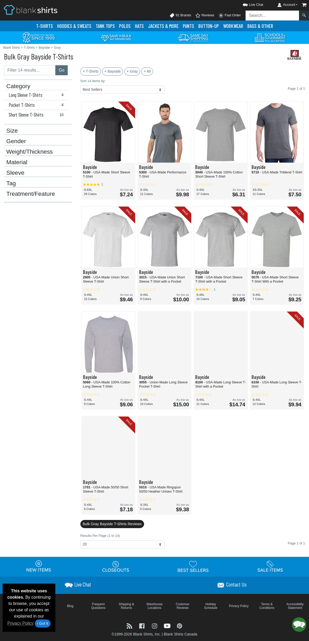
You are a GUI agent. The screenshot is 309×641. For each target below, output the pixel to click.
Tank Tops (105, 26)
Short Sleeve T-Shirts (37, 115)
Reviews (204, 15)
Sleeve (15, 173)
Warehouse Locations (154, 606)
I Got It (42, 623)
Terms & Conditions (266, 606)
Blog (70, 606)
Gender (16, 141)
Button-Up (208, 26)
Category (18, 86)
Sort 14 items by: (93, 81)
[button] (248, 4)
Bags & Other (260, 26)
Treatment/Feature (30, 194)
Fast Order (229, 15)
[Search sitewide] (272, 16)
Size (12, 131)
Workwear (233, 26)
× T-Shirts (91, 71)
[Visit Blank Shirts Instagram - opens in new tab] (155, 625)
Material (16, 162)
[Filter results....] (30, 70)
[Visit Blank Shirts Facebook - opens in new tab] (142, 625)
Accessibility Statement (294, 606)
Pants (188, 26)
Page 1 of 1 (296, 543)
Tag (11, 183)
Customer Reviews (182, 606)
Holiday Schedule (210, 606)
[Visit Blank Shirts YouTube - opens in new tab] (167, 625)
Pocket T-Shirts (37, 105)
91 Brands (180, 15)
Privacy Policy (20, 623)
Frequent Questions (98, 606)
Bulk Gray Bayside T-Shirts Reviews (112, 524)
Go (61, 70)
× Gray (132, 71)
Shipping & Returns (126, 606)
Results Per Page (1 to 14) (100, 536)
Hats (139, 26)
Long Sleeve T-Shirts (37, 95)
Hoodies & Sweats (74, 26)
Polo (125, 26)
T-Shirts (44, 26)
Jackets (163, 26)
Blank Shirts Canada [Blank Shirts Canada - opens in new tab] (180, 634)
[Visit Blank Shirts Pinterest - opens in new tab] (179, 625)
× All (147, 71)
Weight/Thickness (29, 152)
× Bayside (112, 71)
